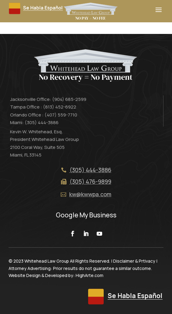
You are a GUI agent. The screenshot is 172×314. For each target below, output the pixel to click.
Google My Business (86, 215)
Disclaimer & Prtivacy (134, 261)
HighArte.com (89, 275)
